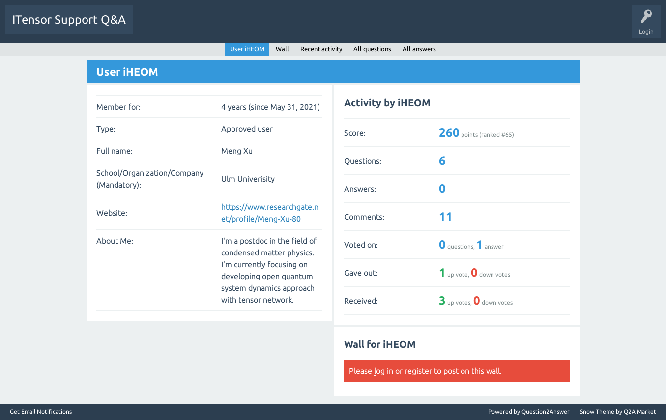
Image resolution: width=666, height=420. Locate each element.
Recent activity (321, 48)
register (418, 370)
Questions (154, 26)
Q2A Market (640, 411)
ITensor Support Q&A (69, 19)
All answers (419, 48)
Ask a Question (305, 26)
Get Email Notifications (41, 412)
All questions (372, 48)
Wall (282, 48)
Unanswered (195, 26)
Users (263, 26)
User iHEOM (247, 48)
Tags (233, 26)
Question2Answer (545, 411)
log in (383, 370)
